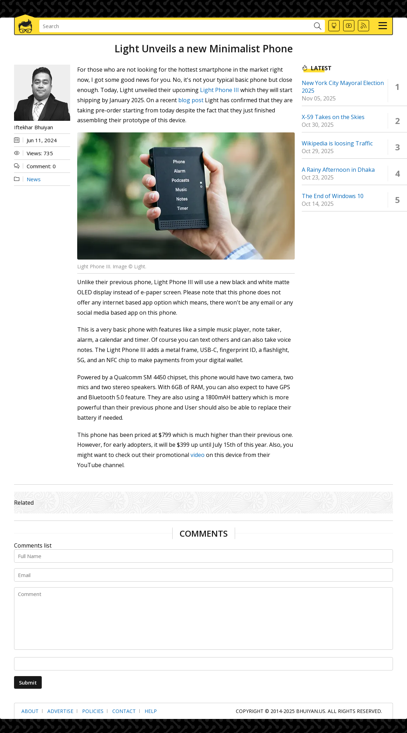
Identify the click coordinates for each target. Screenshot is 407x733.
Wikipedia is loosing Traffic (337, 143)
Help (151, 711)
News (34, 179)
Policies (93, 711)
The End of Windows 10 (332, 196)
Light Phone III (219, 90)
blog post (191, 100)
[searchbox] (176, 26)
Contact (124, 711)
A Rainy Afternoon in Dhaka (338, 170)
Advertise (60, 711)
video (198, 455)
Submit (28, 682)
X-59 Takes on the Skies (333, 117)
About (30, 711)
